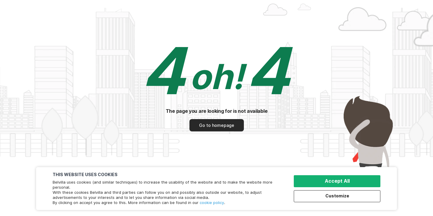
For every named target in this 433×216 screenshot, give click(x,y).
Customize (337, 195)
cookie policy (212, 202)
